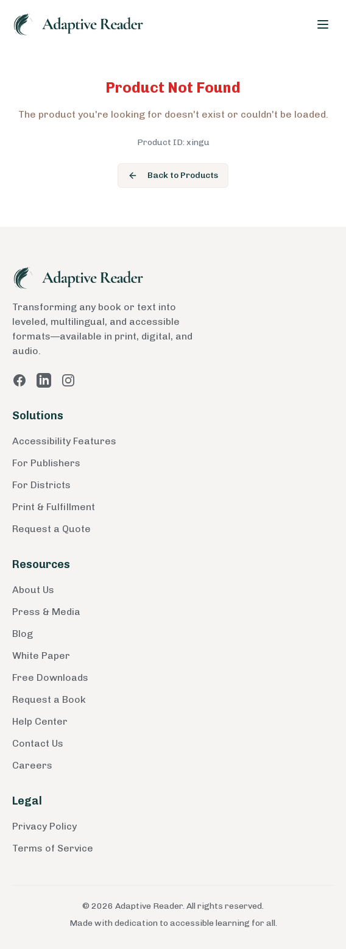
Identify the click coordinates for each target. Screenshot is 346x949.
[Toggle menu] (323, 24)
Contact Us (37, 743)
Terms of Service (52, 848)
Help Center (40, 721)
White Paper (41, 655)
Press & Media (46, 611)
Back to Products (173, 175)
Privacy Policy (44, 826)
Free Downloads (50, 677)
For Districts (41, 485)
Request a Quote (51, 529)
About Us (33, 589)
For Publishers (46, 463)
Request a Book (49, 699)
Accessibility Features (64, 441)
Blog (22, 633)
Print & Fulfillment (53, 507)
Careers (32, 765)
